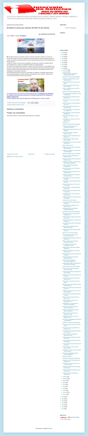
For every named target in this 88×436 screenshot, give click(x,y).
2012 (63, 404)
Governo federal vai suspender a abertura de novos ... (70, 334)
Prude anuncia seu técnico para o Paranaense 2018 (70, 313)
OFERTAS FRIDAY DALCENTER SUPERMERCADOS (70, 209)
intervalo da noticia (16, 102)
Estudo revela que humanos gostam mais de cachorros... (71, 269)
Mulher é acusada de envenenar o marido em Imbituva (70, 307)
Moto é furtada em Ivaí (68, 145)
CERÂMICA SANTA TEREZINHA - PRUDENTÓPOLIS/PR (70, 74)
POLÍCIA (22, 104)
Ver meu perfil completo (65, 419)
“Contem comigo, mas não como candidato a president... (70, 127)
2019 (63, 64)
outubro (65, 376)
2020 (63, 62)
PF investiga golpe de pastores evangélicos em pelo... (70, 245)
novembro (65, 72)
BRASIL (14, 104)
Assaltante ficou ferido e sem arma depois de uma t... (70, 317)
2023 (63, 56)
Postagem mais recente (12, 154)
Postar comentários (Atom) (17, 156)
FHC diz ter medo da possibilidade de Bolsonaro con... (71, 328)
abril (64, 388)
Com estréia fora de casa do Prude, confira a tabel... (71, 347)
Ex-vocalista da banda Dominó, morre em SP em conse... (71, 364)
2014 (63, 400)
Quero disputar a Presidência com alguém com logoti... (70, 227)
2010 (63, 408)
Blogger (50, 428)
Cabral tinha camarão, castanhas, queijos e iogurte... (70, 133)
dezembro (65, 70)
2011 (63, 406)
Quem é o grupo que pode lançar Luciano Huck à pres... (70, 235)
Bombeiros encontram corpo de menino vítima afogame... (71, 291)
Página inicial (31, 154)
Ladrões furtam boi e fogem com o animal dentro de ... (70, 301)
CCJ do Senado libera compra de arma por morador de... (71, 110)
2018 (63, 66)
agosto (64, 380)
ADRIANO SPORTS (67, 356)
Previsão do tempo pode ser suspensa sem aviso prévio (71, 175)
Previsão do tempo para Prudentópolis (71, 76)
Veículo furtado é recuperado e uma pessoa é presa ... (71, 206)
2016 (63, 397)
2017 (63, 68)
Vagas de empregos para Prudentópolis (71, 153)
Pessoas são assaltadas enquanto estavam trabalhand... (70, 354)
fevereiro (65, 392)
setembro (65, 378)
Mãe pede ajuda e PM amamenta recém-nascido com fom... (72, 285)
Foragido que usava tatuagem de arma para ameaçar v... (71, 172)
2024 (63, 54)
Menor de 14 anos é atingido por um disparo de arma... (71, 156)
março (64, 390)
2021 (63, 60)
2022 (63, 58)
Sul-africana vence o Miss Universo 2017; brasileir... (71, 139)
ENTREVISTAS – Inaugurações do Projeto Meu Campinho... (70, 304)
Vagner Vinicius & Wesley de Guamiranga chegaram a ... (69, 261)
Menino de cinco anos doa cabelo (70, 232)
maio (64, 386)
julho (64, 382)
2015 (63, 399)
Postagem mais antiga (50, 154)
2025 (63, 52)
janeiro (64, 394)
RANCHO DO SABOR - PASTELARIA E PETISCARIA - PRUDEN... (72, 162)
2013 (63, 402)
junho (64, 384)
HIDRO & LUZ (66, 122)
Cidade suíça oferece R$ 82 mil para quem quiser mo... (71, 79)
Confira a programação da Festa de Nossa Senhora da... (71, 310)
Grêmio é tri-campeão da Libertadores (71, 91)
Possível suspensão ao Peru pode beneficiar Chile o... (70, 257)
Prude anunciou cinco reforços (69, 200)
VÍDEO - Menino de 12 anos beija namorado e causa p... (70, 241)
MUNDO (18, 104)
